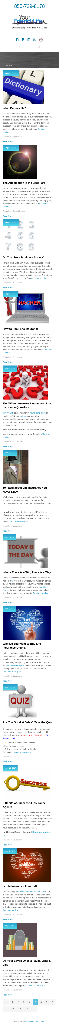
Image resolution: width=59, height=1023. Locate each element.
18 (20, 1008)
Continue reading (40, 278)
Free (15, 757)
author (23, 416)
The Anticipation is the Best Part (24, 182)
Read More (8, 141)
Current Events (19, 211)
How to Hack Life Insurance (20, 328)
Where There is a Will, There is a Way (27, 572)
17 (13, 1008)
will (12, 581)
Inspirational (17, 136)
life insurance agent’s (16, 665)
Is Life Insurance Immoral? (20, 886)
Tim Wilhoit (8, 413)
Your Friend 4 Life (38, 413)
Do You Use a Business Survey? (24, 257)
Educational (17, 283)
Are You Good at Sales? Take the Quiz (27, 722)
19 (27, 1008)
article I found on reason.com (31, 891)
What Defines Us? (14, 108)
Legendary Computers (34, 1022)
